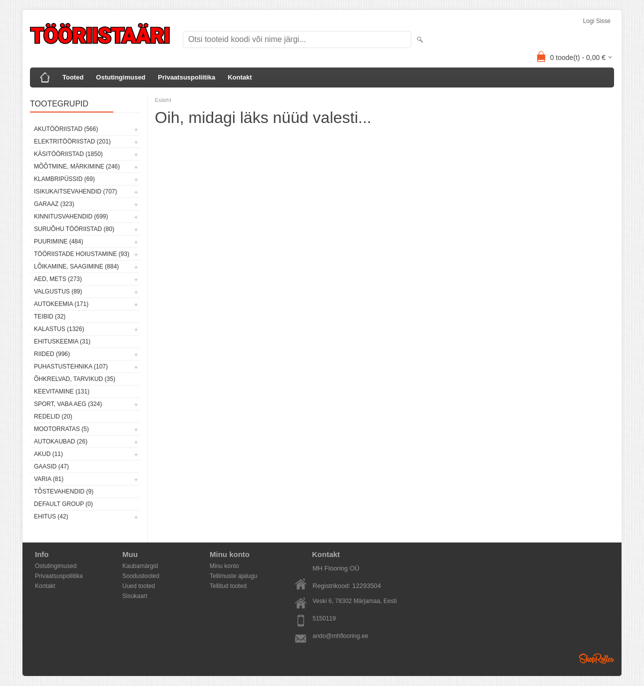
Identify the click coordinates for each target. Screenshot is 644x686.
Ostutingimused (120, 77)
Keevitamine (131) (61, 391)
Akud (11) (48, 454)
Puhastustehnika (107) (71, 366)
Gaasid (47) (51, 466)
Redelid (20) (53, 416)
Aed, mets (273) (58, 279)
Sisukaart (134, 596)
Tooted (72, 77)
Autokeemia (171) (61, 304)
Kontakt (240, 77)
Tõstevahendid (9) (63, 491)
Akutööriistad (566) (66, 129)
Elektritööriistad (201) (72, 141)
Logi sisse (597, 21)
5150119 (324, 618)
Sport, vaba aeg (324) (68, 404)
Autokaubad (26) (60, 441)
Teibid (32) (49, 316)
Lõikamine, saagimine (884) (76, 266)
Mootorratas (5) (61, 429)
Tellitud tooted (228, 586)
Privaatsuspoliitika (186, 77)
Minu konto (224, 566)
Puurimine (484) (58, 241)
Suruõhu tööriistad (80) (74, 229)
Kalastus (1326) (59, 329)
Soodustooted (140, 576)
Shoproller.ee (596, 659)
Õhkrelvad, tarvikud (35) (74, 379)
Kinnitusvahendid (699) (71, 216)
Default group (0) (63, 504)
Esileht (163, 100)
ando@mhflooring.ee (340, 636)
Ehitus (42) (51, 516)
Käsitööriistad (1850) (68, 154)
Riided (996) (52, 354)
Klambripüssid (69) (64, 179)
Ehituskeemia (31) (62, 341)
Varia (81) (48, 479)
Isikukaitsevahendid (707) (75, 191)
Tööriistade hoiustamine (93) (81, 254)
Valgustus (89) (58, 291)
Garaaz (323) (54, 204)
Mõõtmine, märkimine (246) (77, 166)
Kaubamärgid (140, 566)
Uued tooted (138, 586)
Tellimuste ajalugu (233, 576)
